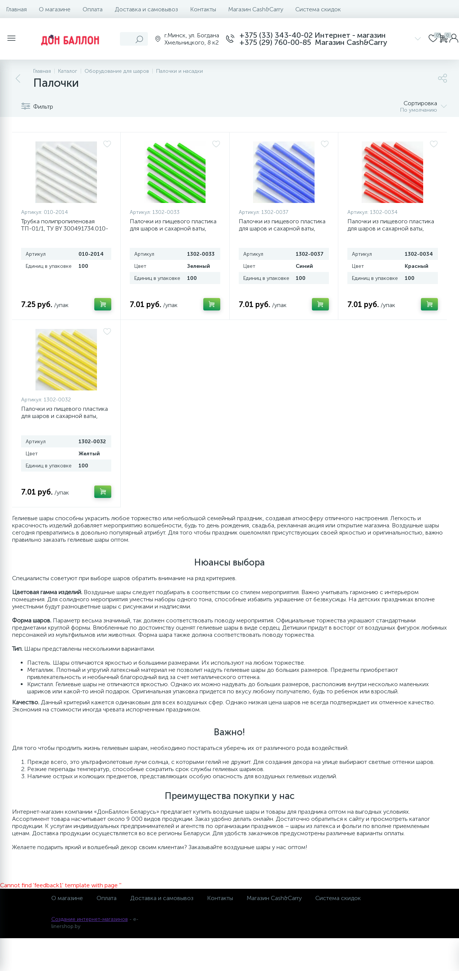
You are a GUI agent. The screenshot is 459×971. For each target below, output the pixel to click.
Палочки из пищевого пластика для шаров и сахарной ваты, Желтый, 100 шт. (64, 416)
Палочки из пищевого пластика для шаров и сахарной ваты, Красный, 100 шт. (390, 228)
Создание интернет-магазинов (89, 919)
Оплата (93, 9)
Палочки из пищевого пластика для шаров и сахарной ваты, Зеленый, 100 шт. (173, 228)
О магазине (55, 9)
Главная (16, 9)
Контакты (203, 9)
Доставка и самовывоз (146, 9)
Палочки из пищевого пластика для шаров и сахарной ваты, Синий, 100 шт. (282, 228)
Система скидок (318, 9)
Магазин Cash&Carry (255, 9)
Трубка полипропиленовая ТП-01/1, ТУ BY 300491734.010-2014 (64, 228)
